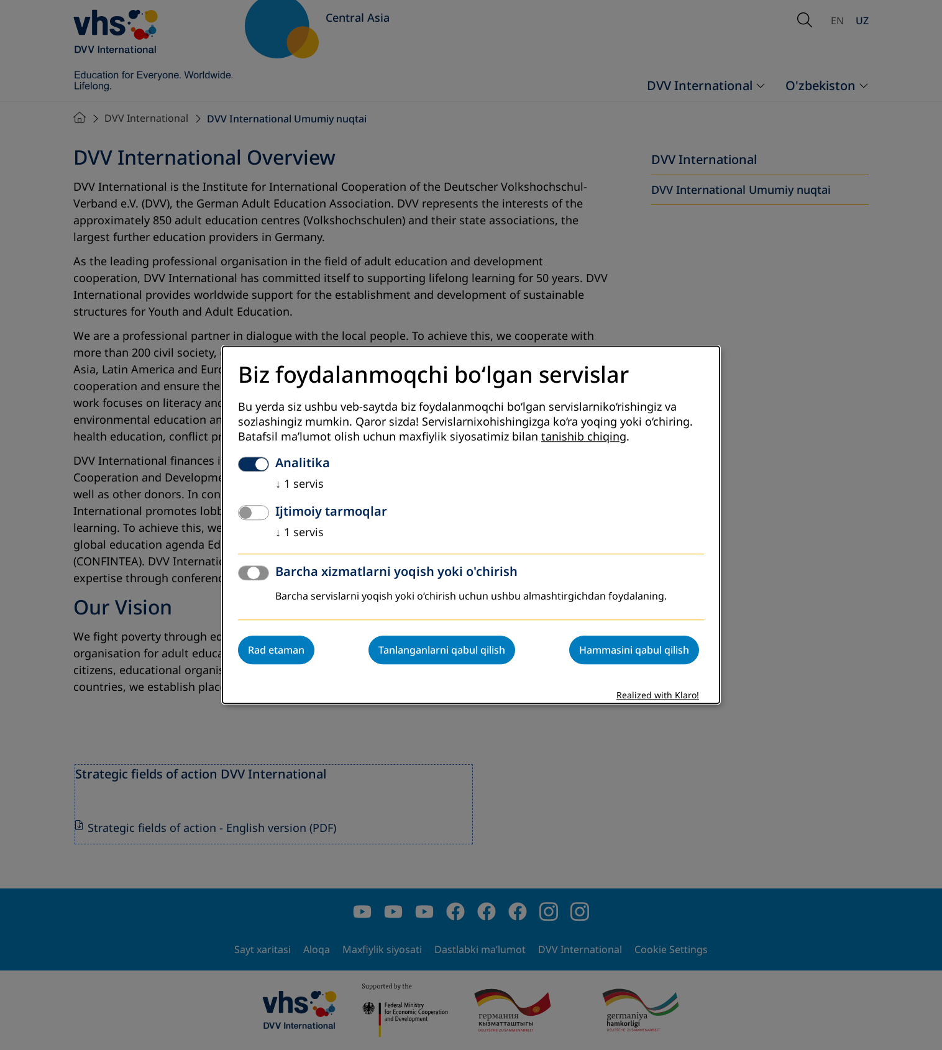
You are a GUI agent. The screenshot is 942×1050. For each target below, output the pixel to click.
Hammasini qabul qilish (634, 650)
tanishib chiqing (583, 437)
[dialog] (471, 524)
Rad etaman (276, 650)
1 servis (299, 485)
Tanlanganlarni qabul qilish (441, 650)
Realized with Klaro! (657, 696)
